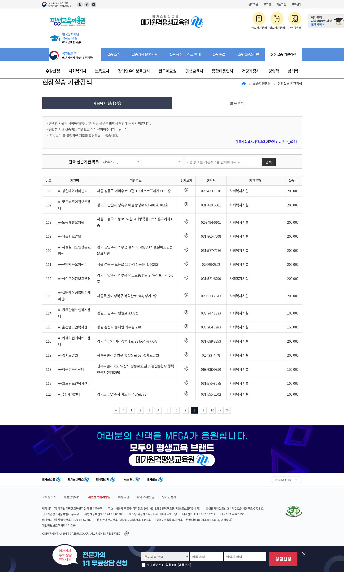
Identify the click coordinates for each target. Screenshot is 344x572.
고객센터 (296, 4)
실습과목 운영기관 (144, 54)
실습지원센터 (261, 83)
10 (212, 410)
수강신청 (53, 71)
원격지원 (253, 4)
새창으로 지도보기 (186, 190)
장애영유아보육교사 (134, 71)
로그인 (267, 4)
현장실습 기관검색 (283, 54)
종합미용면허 (222, 71)
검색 (269, 162)
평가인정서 (169, 497)
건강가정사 (251, 71)
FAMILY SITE (283, 479)
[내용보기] (184, 565)
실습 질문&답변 (248, 54)
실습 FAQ (218, 54)
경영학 (273, 71)
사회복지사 (77, 71)
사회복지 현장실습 (107, 103)
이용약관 (123, 497)
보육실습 (237, 103)
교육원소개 (49, 497)
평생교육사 (194, 71)
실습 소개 (113, 54)
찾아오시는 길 (146, 497)
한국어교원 (167, 71)
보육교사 (102, 71)
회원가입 (281, 4)
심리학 (293, 71)
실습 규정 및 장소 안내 (184, 54)
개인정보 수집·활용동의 (169, 565)
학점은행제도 (72, 497)
